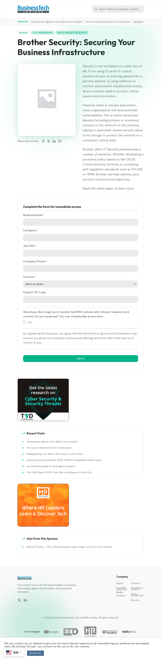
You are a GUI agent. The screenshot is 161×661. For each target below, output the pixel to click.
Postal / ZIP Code (34, 292)
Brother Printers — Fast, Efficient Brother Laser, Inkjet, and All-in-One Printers (70, 546)
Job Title (29, 246)
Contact (120, 595)
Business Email (33, 215)
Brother (23, 32)
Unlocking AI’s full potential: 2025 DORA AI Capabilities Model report (64, 460)
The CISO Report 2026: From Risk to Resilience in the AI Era (59, 472)
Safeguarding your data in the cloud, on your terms (55, 453)
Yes (30, 322)
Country (29, 277)
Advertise (121, 589)
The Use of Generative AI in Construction (107, 21)
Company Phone (35, 261)
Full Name (30, 230)
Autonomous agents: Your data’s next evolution (57, 21)
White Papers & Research (72, 32)
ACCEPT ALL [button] (35, 653)
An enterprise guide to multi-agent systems (51, 466)
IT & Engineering (42, 32)
